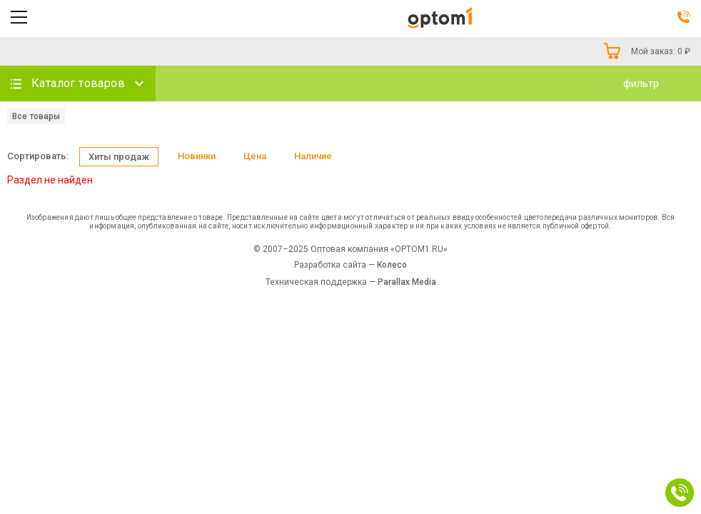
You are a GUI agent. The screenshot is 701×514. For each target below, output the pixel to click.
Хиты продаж (119, 156)
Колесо (392, 265)
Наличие (313, 156)
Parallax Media (407, 282)
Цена (254, 156)
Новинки (197, 156)
